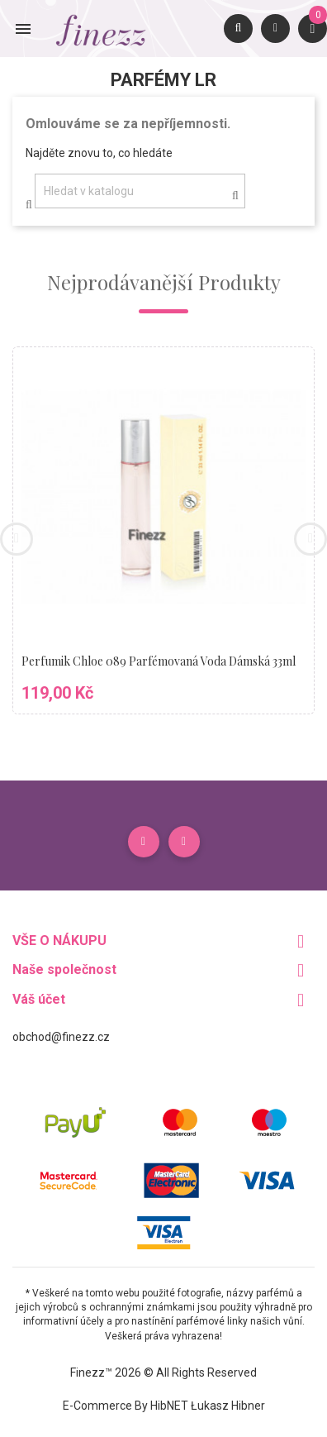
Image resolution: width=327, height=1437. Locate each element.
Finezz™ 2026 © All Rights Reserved (163, 1372)
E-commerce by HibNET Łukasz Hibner (164, 1405)
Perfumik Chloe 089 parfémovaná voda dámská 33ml (158, 661)
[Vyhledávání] (140, 191)
